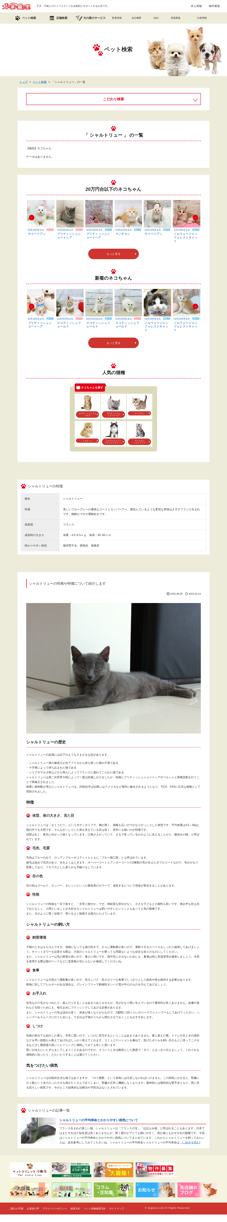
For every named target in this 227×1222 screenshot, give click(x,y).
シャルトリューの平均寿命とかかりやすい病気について (98, 1120)
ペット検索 (40, 81)
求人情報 (196, 6)
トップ (23, 81)
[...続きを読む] (191, 1142)
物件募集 (214, 6)
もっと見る (113, 253)
